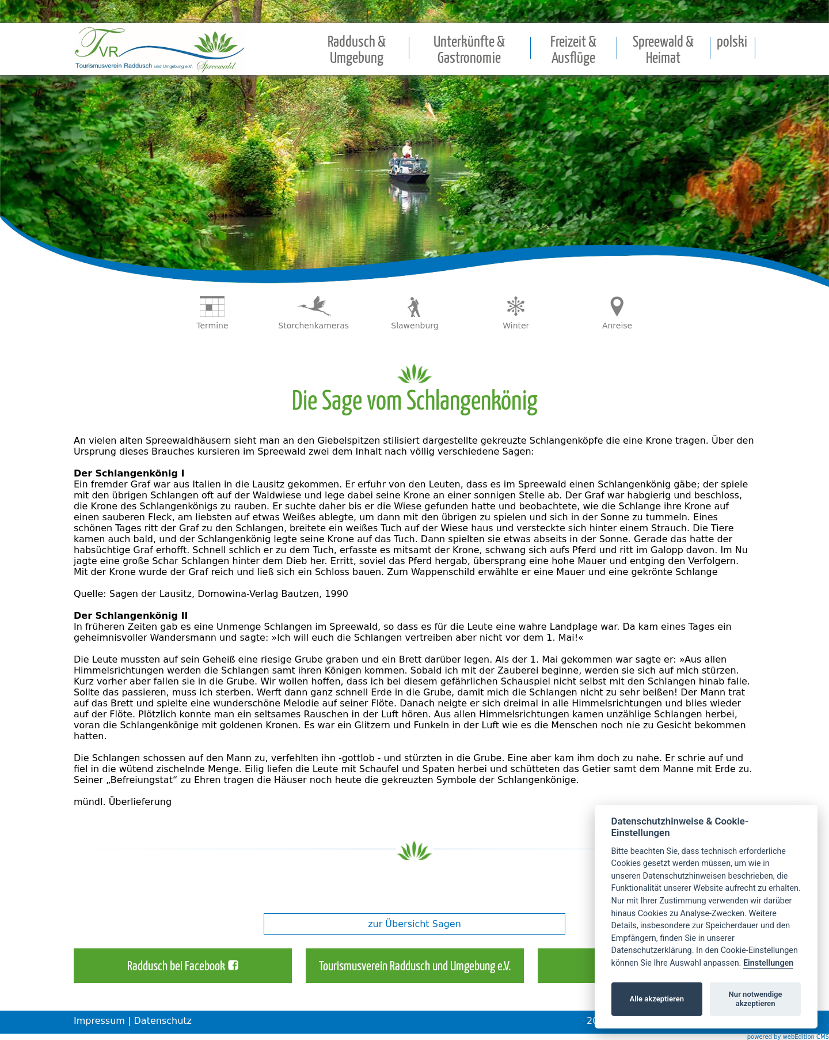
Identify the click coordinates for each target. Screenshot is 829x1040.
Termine (212, 325)
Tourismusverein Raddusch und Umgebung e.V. (415, 967)
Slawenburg (414, 325)
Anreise (617, 325)
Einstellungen (768, 963)
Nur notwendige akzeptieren (755, 999)
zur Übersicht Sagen (414, 923)
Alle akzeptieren (656, 998)
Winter (516, 325)
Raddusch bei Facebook (176, 967)
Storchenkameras (313, 325)
